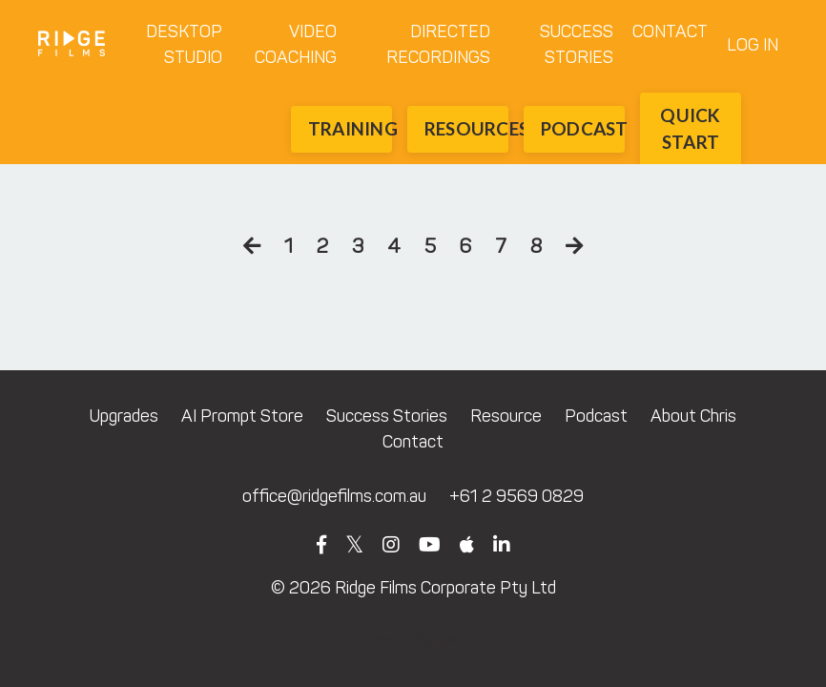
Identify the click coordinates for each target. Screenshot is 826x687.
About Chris (693, 416)
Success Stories (386, 416)
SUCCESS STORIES (576, 44)
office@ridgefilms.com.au (334, 496)
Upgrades (124, 416)
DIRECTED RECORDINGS (438, 44)
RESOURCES (466, 128)
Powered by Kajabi (413, 640)
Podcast (596, 416)
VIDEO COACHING (296, 44)
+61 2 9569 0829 (516, 496)
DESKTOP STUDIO (184, 44)
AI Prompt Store (242, 416)
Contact (413, 441)
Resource (506, 416)
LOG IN (752, 44)
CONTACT (670, 31)
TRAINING (350, 128)
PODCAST (583, 128)
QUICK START (690, 128)
